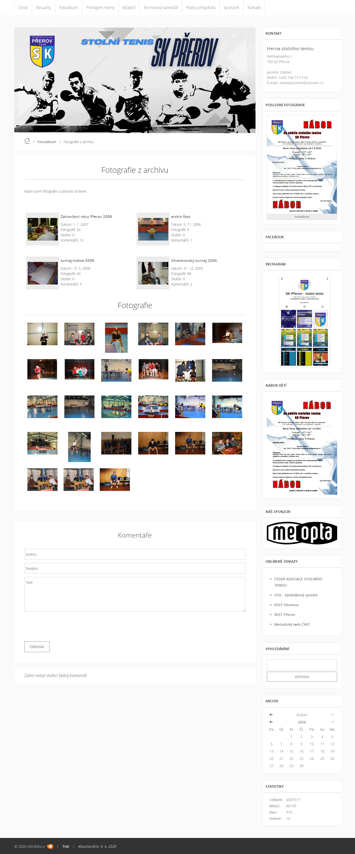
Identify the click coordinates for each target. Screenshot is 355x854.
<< (272, 714)
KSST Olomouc (286, 604)
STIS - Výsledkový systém (296, 595)
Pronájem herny (100, 7)
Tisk (65, 846)
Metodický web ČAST (292, 624)
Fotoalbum (68, 7)
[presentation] (62, 625)
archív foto (180, 216)
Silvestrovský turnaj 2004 (194, 260)
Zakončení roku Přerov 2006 (86, 216)
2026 (302, 722)
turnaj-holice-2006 (77, 260)
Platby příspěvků (201, 7)
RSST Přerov (284, 614)
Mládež (128, 7)
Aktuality (43, 7)
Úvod (23, 7)
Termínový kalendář (160, 7)
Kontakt (254, 7)
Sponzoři (231, 7)
